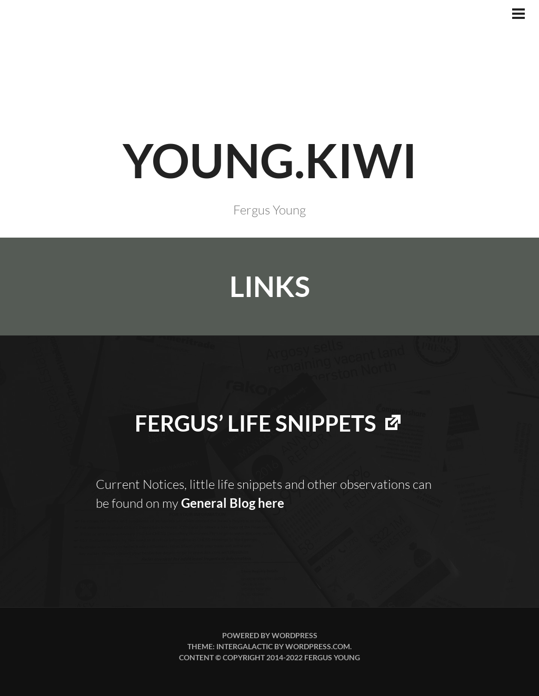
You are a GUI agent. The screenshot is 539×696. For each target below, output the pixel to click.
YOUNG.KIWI (270, 159)
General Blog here (232, 502)
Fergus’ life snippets (255, 423)
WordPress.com (317, 646)
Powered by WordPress (269, 635)
